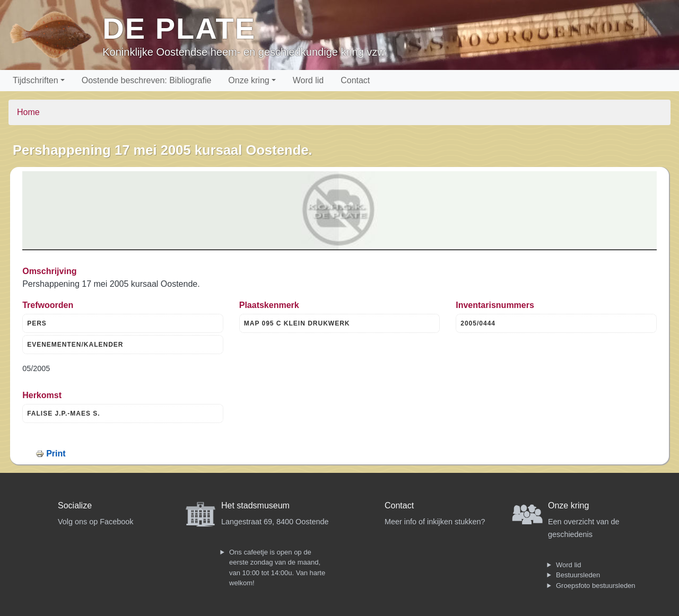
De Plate (179, 28)
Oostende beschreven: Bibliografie (147, 80)
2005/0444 (477, 323)
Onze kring (248, 80)
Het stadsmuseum (255, 505)
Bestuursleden (578, 575)
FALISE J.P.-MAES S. (63, 413)
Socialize (75, 505)
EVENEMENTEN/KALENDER (75, 344)
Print (55, 453)
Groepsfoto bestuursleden (596, 585)
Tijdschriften (35, 80)
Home (28, 112)
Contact (355, 80)
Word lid (308, 80)
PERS (37, 323)
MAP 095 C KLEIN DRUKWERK (297, 323)
